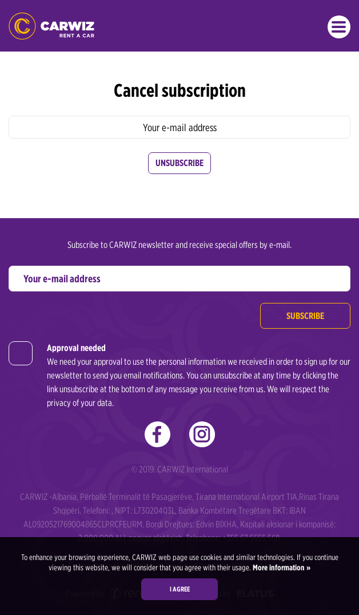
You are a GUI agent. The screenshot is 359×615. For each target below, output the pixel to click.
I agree (180, 589)
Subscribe (305, 315)
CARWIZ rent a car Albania (51, 26)
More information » (280, 567)
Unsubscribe (179, 162)
